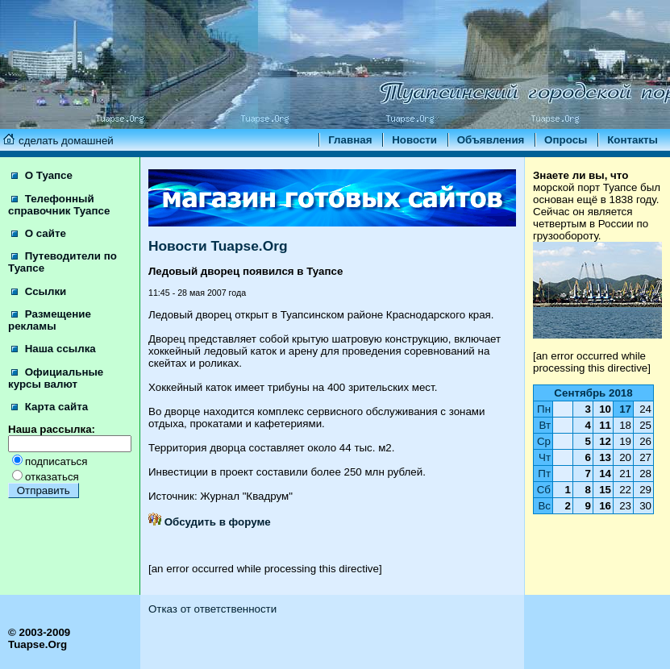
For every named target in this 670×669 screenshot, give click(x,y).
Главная (350, 140)
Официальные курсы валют (55, 378)
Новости (414, 140)
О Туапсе (42, 175)
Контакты (632, 140)
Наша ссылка (53, 349)
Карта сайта (49, 407)
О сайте (38, 233)
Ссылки (38, 291)
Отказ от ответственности (212, 609)
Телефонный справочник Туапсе (59, 205)
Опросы (565, 140)
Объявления (491, 140)
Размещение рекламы (49, 320)
